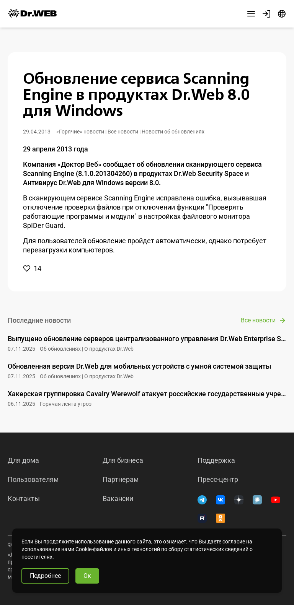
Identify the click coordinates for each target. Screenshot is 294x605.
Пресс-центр (218, 479)
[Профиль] (266, 13)
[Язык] (281, 13)
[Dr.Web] (32, 13)
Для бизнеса (123, 460)
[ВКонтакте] (220, 499)
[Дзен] (238, 499)
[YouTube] (275, 499)
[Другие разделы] (251, 13)
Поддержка (216, 460)
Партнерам (121, 479)
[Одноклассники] (220, 518)
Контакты (24, 498)
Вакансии (118, 498)
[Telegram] (202, 499)
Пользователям (33, 479)
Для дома (23, 460)
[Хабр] (257, 499)
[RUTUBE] (202, 518)
